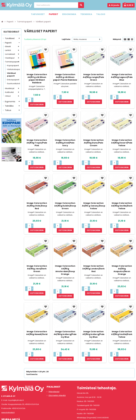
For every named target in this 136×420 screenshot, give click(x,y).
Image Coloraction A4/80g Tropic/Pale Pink (37, 138)
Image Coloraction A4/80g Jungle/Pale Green (93, 77)
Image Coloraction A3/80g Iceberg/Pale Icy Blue (93, 316)
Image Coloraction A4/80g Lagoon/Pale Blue (122, 77)
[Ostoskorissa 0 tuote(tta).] (129, 5)
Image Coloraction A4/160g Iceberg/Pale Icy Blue (65, 316)
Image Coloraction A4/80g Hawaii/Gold (36, 315)
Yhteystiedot (53, 369)
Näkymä (117, 39)
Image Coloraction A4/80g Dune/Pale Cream (93, 138)
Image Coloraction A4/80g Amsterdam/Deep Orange (65, 256)
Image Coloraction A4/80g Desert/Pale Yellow (121, 138)
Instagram (11, 403)
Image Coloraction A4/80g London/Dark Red (93, 255)
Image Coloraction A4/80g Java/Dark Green (37, 255)
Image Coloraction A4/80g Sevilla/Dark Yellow (121, 197)
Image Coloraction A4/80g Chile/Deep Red (37, 197)
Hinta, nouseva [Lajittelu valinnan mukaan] (80, 39)
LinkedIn (18, 403)
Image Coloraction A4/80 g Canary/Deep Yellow (93, 197)
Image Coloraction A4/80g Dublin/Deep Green (65, 197)
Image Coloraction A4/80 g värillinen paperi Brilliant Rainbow (37, 78)
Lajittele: (66, 39)
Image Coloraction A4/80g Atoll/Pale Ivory (65, 138)
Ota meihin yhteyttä (57, 373)
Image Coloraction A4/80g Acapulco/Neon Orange (122, 256)
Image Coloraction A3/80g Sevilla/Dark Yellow (121, 316)
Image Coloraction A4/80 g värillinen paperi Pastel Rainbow (65, 77)
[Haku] (59, 5)
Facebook (4, 403)
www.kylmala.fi (8, 390)
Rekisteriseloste (56, 417)
